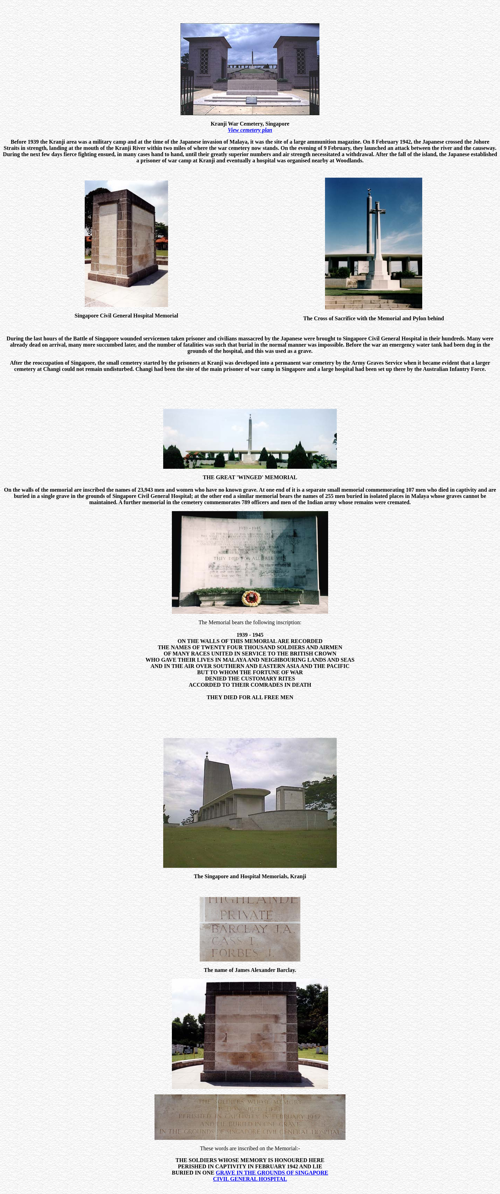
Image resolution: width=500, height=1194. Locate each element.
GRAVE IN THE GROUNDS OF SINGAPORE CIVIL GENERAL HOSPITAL (270, 1166)
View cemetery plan (250, 130)
